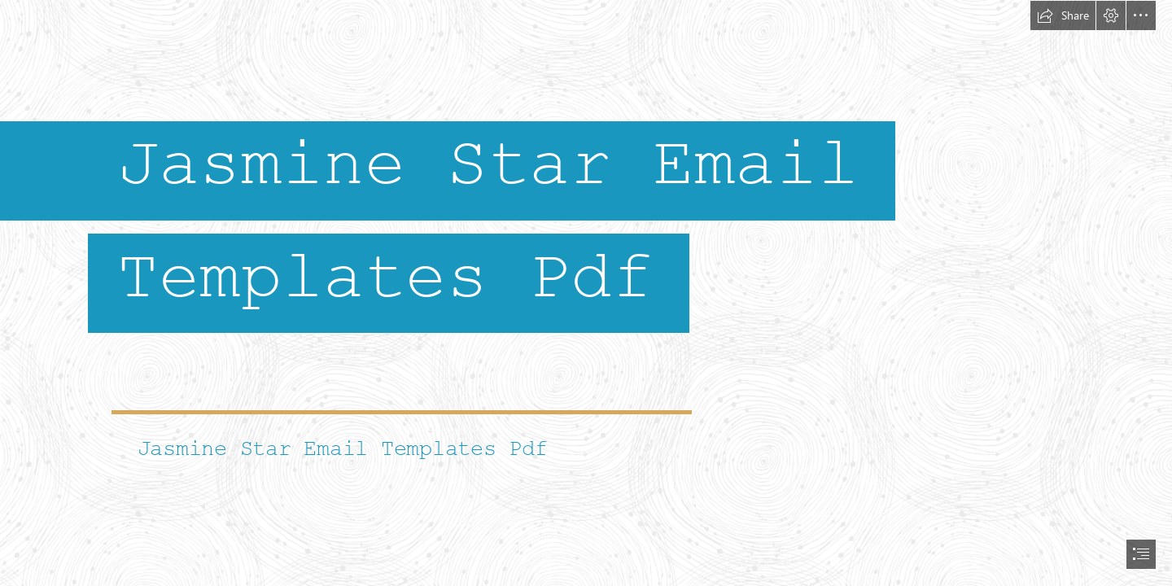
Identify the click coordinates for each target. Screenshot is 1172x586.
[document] (586, 293)
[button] (1062, 15)
